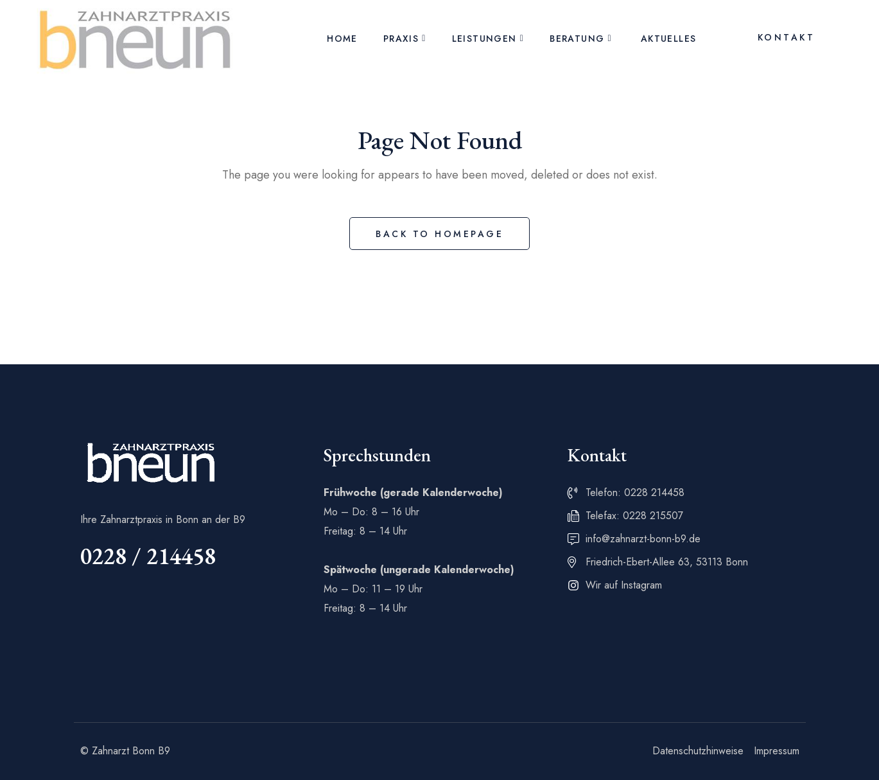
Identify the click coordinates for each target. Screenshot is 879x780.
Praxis (401, 38)
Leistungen (484, 38)
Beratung (577, 38)
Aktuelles (669, 38)
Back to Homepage (439, 233)
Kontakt (786, 37)
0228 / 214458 (148, 556)
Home (342, 38)
